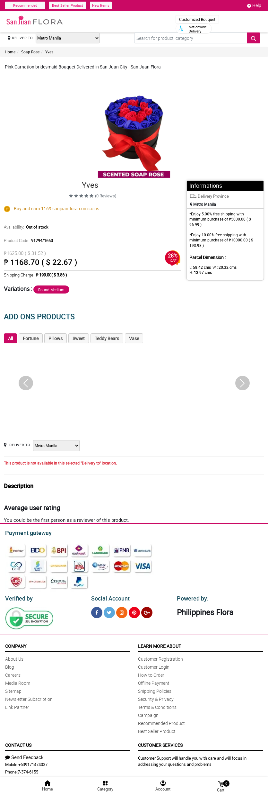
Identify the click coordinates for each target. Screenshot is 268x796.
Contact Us (18, 743)
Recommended (25, 5)
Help (254, 5)
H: (244, 267)
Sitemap (13, 689)
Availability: (25, 227)
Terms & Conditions (157, 705)
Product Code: (27, 240)
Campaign (148, 713)
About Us (14, 657)
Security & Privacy (156, 697)
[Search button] (253, 37)
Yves (49, 51)
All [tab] (10, 338)
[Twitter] (109, 610)
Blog (9, 665)
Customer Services (160, 743)
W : (221, 267)
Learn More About (159, 644)
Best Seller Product (67, 5)
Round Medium (51, 289)
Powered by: (191, 596)
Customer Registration (160, 657)
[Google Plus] (146, 610)
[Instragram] (121, 610)
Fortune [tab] (31, 338)
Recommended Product (161, 721)
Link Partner (17, 705)
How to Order (151, 673)
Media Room (17, 681)
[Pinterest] (134, 610)
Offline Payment (153, 681)
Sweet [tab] (79, 338)
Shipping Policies (154, 689)
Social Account (108, 596)
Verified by (18, 596)
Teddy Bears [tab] (107, 338)
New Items (100, 5)
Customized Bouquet (197, 19)
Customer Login (153, 665)
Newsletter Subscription (29, 697)
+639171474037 (33, 762)
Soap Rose (30, 51)
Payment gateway (25, 532)
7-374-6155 (28, 770)
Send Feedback (24, 755)
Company (15, 644)
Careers (13, 673)
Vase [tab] (134, 338)
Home (10, 51)
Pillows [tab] (55, 338)
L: (199, 267)
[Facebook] (96, 610)
